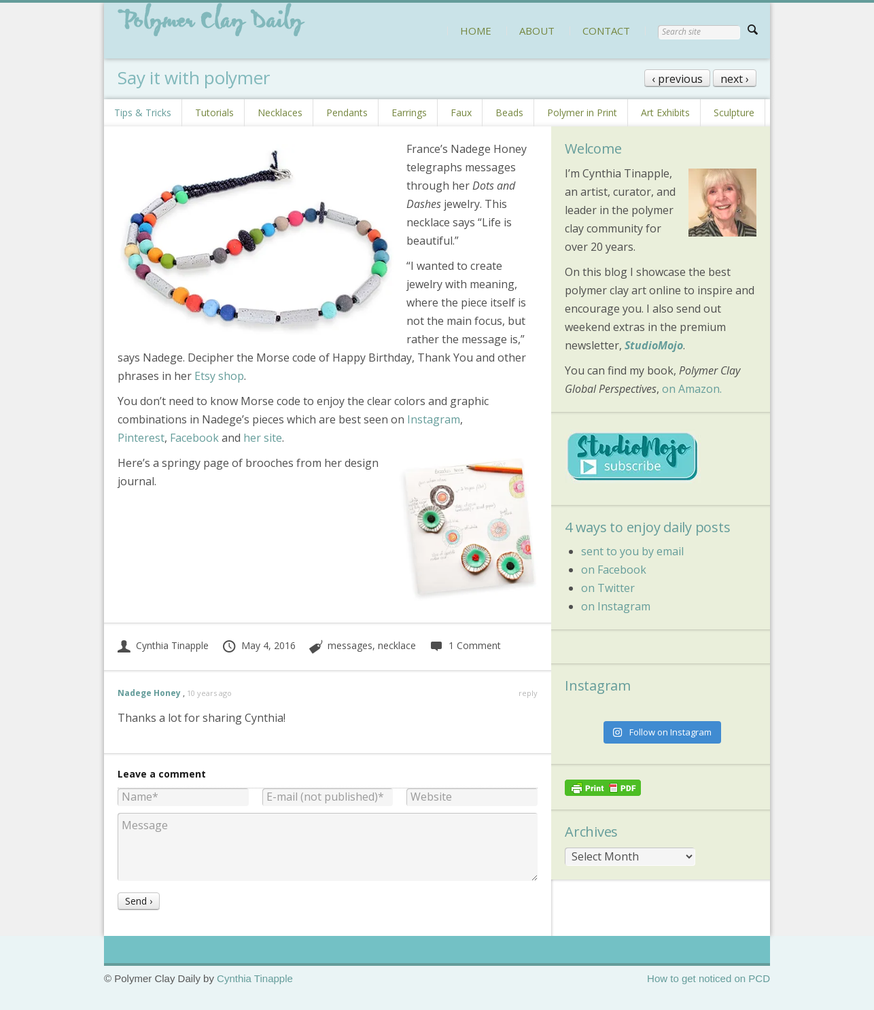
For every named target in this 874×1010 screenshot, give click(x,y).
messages (350, 645)
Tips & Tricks (142, 112)
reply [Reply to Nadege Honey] (528, 693)
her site (262, 437)
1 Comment (465, 645)
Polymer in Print (582, 112)
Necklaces (280, 112)
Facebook (194, 437)
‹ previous (677, 78)
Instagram (433, 419)
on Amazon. (692, 388)
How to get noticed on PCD (708, 978)
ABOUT (537, 30)
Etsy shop (219, 375)
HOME (475, 30)
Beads (509, 112)
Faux (461, 112)
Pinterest (141, 437)
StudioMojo (654, 345)
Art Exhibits (665, 112)
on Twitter (608, 587)
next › (734, 78)
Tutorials (214, 112)
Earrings (409, 112)
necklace (397, 645)
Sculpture (734, 112)
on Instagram (615, 606)
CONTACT (606, 30)
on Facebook (613, 569)
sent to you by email (632, 551)
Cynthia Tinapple (163, 645)
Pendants (347, 112)
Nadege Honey (149, 693)
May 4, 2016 (258, 645)
